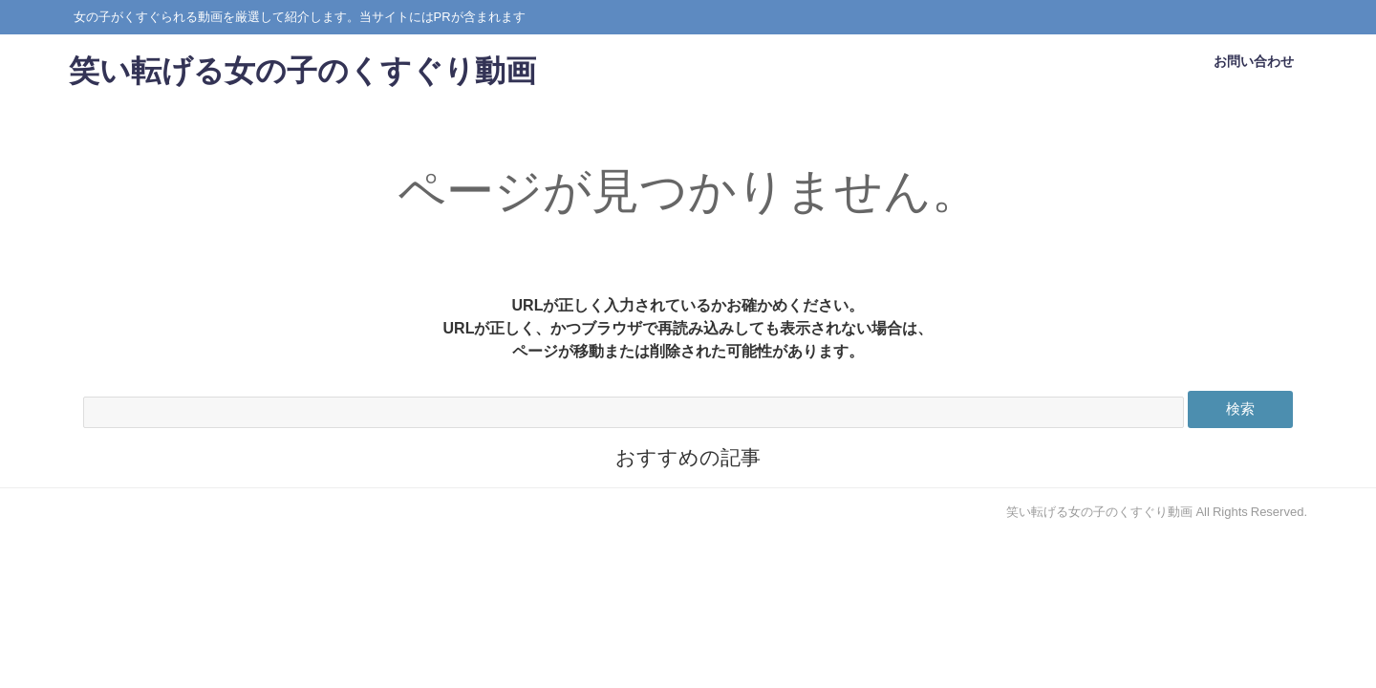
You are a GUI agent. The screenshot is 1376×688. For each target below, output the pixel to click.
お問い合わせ (1254, 68)
